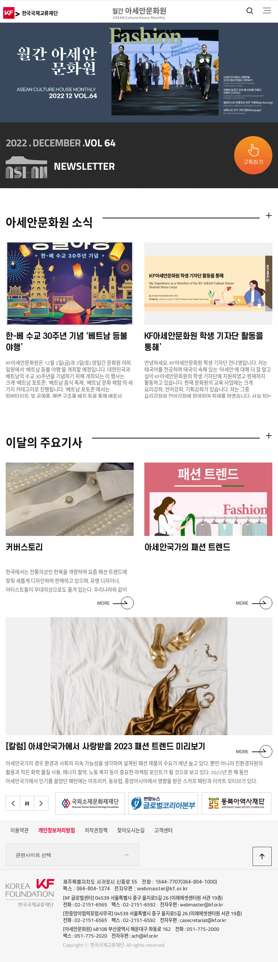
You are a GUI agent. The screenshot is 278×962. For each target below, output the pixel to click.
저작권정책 (96, 830)
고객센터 (163, 830)
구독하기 (253, 163)
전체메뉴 (267, 10)
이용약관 (19, 830)
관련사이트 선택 (72, 855)
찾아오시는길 (131, 830)
